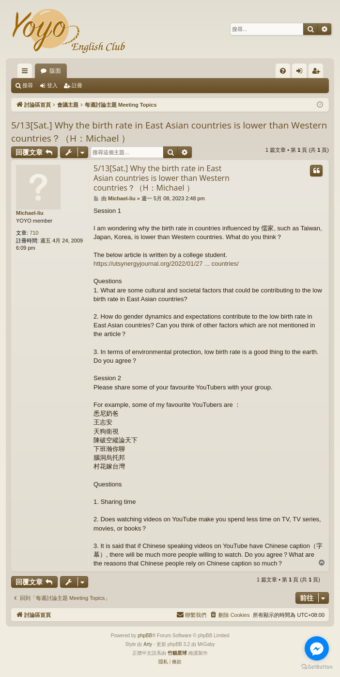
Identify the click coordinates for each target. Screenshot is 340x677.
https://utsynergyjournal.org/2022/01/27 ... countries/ (166, 263)
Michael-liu (30, 213)
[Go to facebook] (317, 648)
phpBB (145, 635)
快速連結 (26, 72)
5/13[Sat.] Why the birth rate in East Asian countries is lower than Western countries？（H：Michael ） (169, 132)
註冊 (77, 85)
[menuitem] (283, 71)
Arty (147, 644)
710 (34, 233)
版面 (55, 70)
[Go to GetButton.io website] (316, 667)
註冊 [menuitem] (318, 72)
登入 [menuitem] (302, 72)
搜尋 (27, 85)
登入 (52, 85)
